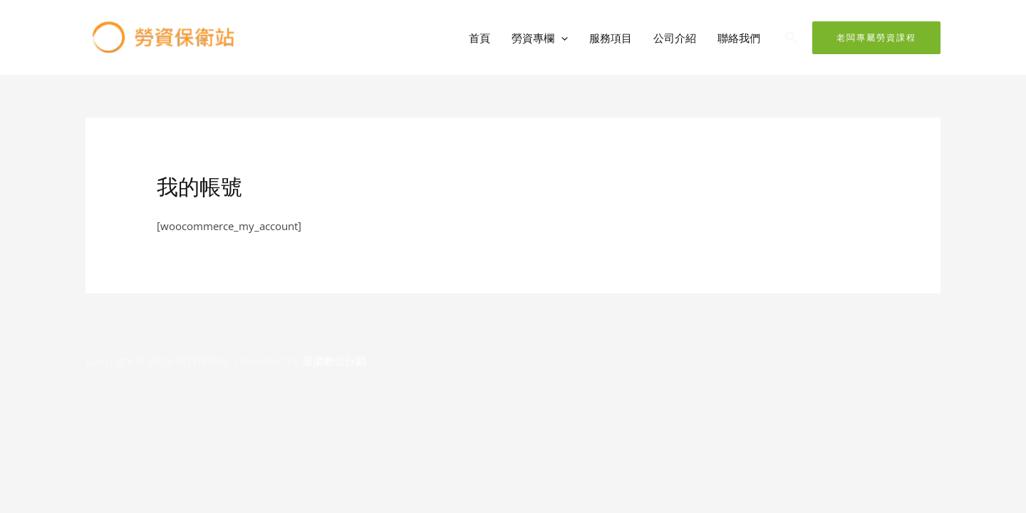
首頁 (479, 38)
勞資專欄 (540, 38)
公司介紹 (674, 38)
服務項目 (610, 38)
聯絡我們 (738, 38)
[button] (561, 38)
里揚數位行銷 (334, 360)
